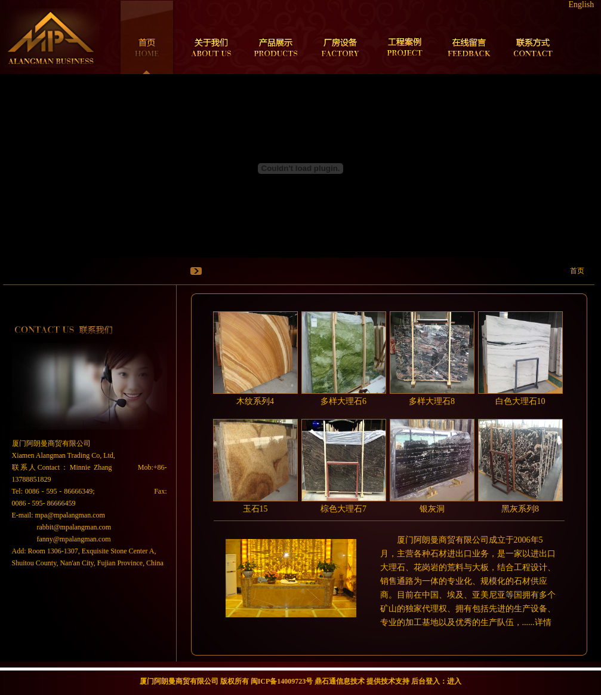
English (581, 4)
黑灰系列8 (520, 508)
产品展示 (275, 37)
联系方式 (533, 37)
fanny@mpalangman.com (74, 539)
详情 (543, 622)
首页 (147, 37)
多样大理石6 (343, 401)
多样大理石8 (432, 401)
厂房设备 (340, 37)
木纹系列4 (255, 401)
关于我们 (211, 37)
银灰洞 (432, 508)
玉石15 (255, 508)
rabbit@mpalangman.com (74, 527)
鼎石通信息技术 (340, 681)
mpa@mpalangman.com (70, 515)
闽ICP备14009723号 (282, 681)
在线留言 (469, 37)
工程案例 (404, 37)
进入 (454, 681)
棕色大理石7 (343, 508)
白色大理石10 (520, 401)
